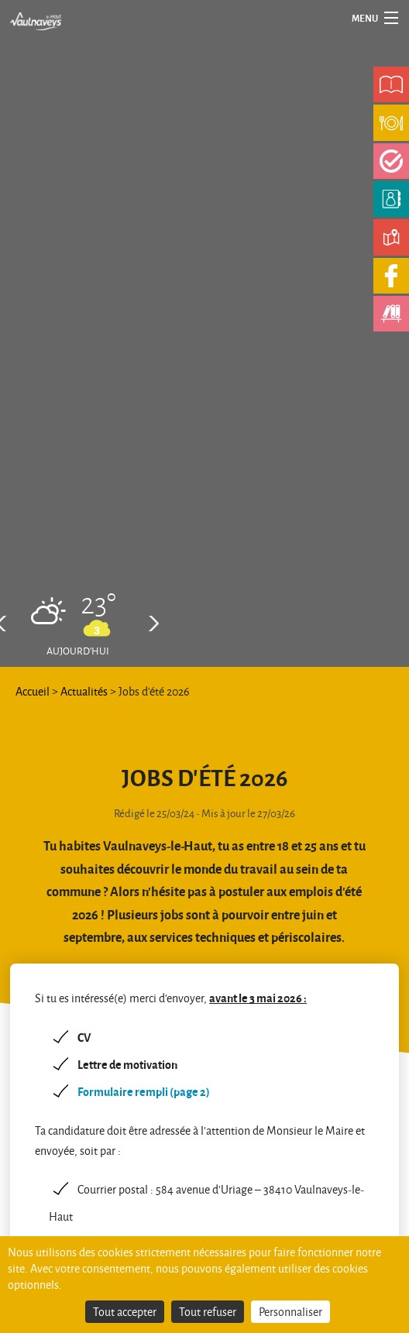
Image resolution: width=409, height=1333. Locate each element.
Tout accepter (124, 1312)
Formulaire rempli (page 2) (143, 1091)
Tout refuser (207, 1312)
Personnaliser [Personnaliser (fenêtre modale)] (290, 1312)
